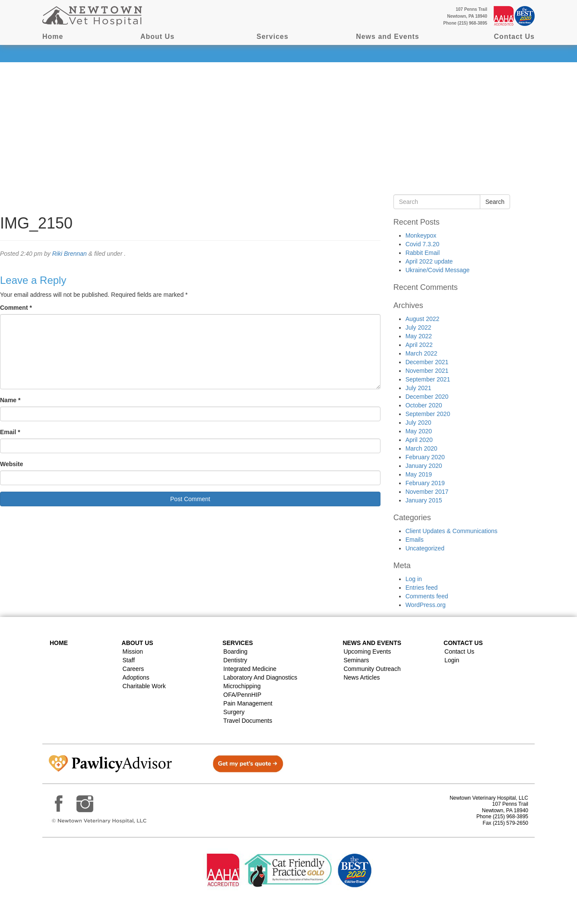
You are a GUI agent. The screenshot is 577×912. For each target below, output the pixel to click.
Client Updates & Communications (452, 530)
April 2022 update (429, 261)
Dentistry (235, 660)
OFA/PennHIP (242, 694)
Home (52, 36)
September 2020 (428, 413)
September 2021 (428, 379)
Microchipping (241, 686)
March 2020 (422, 448)
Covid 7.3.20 (423, 244)
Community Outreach (371, 668)
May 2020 (419, 431)
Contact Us (514, 36)
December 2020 (427, 396)
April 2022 (419, 344)
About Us (157, 36)
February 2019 (425, 483)
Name (10, 400)
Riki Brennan (69, 253)
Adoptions (136, 677)
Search (494, 201)
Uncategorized (425, 548)
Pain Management (248, 703)
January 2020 (424, 465)
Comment (16, 307)
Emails (415, 539)
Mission (133, 651)
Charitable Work (144, 686)
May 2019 (419, 474)
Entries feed (422, 587)
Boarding (235, 651)
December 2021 (427, 362)
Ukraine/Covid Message (438, 270)
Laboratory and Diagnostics (260, 677)
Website (11, 464)
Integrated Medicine (249, 668)
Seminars (356, 660)
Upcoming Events (367, 651)
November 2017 (427, 491)
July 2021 (418, 388)
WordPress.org (426, 604)
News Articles (361, 677)
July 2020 (418, 422)
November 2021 (427, 370)
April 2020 (419, 439)
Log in (414, 578)
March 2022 (422, 353)
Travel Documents (247, 720)
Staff (129, 660)
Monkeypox (421, 235)
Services (272, 36)
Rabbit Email (423, 252)
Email (10, 432)
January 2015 (424, 500)
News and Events (387, 36)
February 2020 (425, 457)
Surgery (233, 712)
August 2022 (423, 318)
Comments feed (427, 596)
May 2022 (419, 336)
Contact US (463, 642)
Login (451, 660)
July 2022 (418, 327)
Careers (133, 668)
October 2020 (424, 405)
